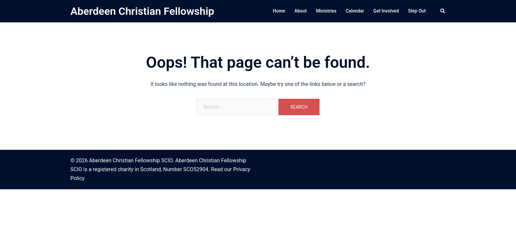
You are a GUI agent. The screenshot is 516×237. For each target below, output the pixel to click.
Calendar (355, 10)
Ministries (326, 10)
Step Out (417, 10)
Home (279, 10)
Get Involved (386, 10)
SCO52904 (195, 169)
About (301, 10)
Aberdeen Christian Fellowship (142, 11)
